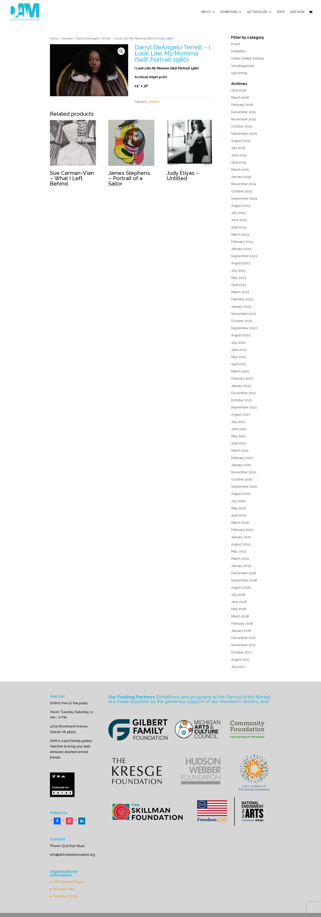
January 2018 (241, 631)
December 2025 (243, 112)
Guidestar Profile (65, 896)
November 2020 (243, 472)
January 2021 (241, 465)
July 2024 (238, 213)
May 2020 (238, 508)
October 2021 (241, 400)
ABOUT (206, 12)
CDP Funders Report (68, 882)
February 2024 (242, 242)
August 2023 (240, 263)
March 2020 (240, 523)
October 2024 (241, 191)
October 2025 (241, 126)
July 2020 (238, 501)
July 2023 (238, 270)
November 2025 (243, 119)
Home (54, 38)
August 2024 (241, 206)
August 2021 (240, 414)
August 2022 (240, 335)
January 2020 (241, 537)
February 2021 (242, 458)
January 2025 (241, 177)
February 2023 (242, 299)
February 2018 (242, 623)
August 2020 (241, 494)
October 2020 (241, 479)
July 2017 (238, 667)
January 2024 (241, 249)
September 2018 (244, 580)
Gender (67, 38)
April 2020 (238, 515)
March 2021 (240, 450)
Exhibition (238, 51)
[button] (121, 51)
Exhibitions (228, 12)
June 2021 (238, 429)
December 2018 (243, 573)
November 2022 (243, 314)
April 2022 (238, 364)
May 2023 (238, 278)
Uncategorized (242, 66)
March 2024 (240, 234)
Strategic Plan (63, 889)
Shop (281, 12)
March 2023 (240, 292)
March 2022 (240, 371)
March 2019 (240, 559)
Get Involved (257, 12)
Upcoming (239, 73)
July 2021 (238, 422)
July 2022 (238, 343)
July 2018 (238, 595)
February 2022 (242, 378)
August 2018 (240, 587)
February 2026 (242, 105)
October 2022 (241, 321)
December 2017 (243, 638)
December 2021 (243, 393)
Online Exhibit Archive (247, 58)
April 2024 (238, 227)
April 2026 (238, 90)
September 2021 (244, 407)
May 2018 (238, 609)
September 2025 (244, 134)
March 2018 (240, 616)
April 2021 (238, 443)
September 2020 (244, 486)
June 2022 (239, 350)
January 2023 (241, 307)
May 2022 (238, 357)
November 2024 (243, 184)
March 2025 (240, 170)
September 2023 (244, 256)
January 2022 (241, 386)
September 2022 (244, 328)
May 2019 (238, 551)
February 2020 (242, 530)
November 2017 (243, 645)
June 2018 (239, 602)
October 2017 (241, 652)
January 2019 (241, 566)
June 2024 (239, 220)
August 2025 (240, 141)
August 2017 (240, 659)
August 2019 (240, 544)
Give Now (297, 12)
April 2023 (238, 285)
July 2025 (238, 148)
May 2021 (238, 436)
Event (235, 44)
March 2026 (240, 98)
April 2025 (238, 162)
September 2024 (244, 198)
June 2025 (239, 155)
